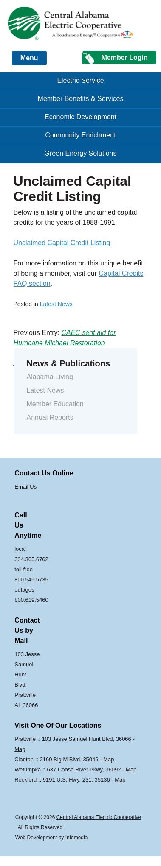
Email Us (25, 486)
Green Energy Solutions (81, 153)
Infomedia (76, 838)
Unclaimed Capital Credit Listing (62, 242)
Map (19, 749)
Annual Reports (49, 417)
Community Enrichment (80, 135)
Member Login (124, 57)
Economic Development (80, 116)
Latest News (56, 304)
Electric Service (80, 80)
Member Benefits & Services (81, 98)
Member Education (54, 404)
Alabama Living (49, 376)
